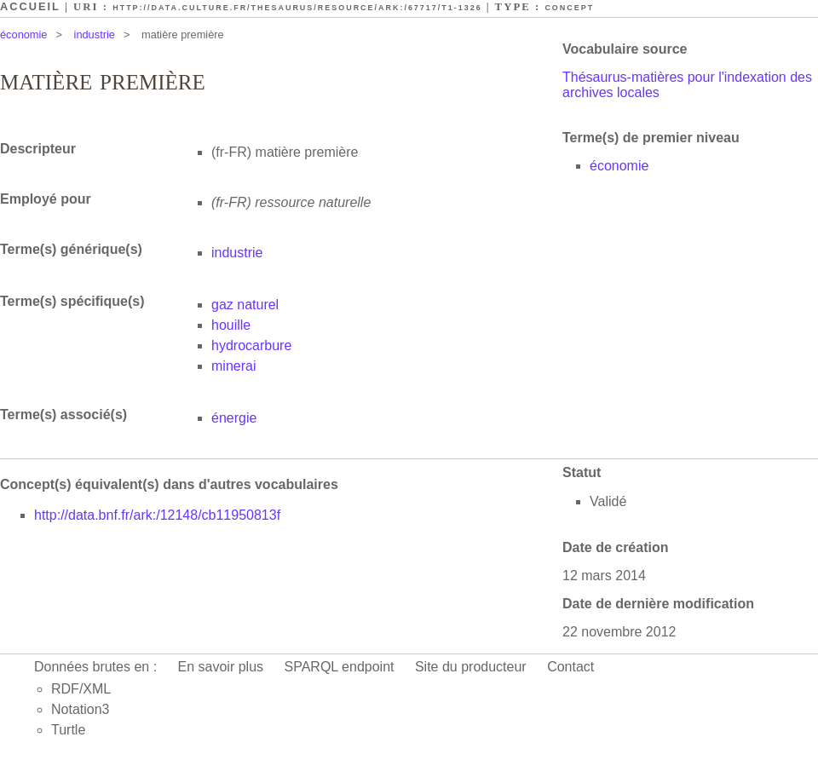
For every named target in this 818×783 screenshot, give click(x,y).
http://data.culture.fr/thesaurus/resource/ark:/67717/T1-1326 (296, 7)
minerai (233, 366)
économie (24, 34)
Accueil (30, 6)
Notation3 (80, 709)
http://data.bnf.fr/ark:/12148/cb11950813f (157, 515)
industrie (94, 34)
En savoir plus (221, 666)
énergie (233, 418)
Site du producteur (471, 666)
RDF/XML (81, 689)
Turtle (68, 730)
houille (231, 325)
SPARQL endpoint (340, 666)
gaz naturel (245, 304)
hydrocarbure (251, 345)
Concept (569, 7)
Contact (570, 666)
